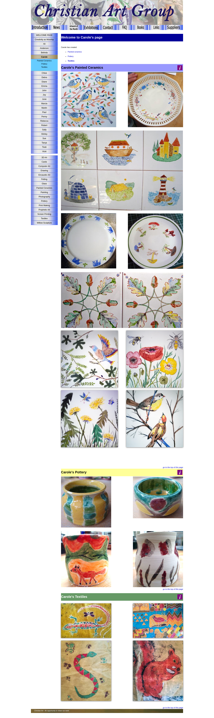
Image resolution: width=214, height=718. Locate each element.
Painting (44, 192)
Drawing (44, 170)
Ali (44, 44)
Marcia (44, 103)
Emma (44, 86)
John (44, 90)
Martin (44, 108)
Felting (44, 179)
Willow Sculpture (44, 223)
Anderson (44, 48)
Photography (44, 197)
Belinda (44, 52)
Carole (44, 57)
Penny (44, 116)
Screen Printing (44, 214)
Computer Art (44, 166)
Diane (44, 82)
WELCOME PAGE (44, 35)
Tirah (44, 147)
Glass (44, 183)
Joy (44, 95)
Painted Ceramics (44, 61)
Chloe (44, 73)
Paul (44, 112)
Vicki (44, 151)
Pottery (44, 64)
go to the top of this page (173, 467)
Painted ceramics (75, 52)
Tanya (44, 143)
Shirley (44, 134)
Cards (44, 162)
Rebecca (44, 121)
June (44, 99)
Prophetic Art (44, 210)
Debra (44, 77)
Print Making (44, 205)
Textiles (44, 67)
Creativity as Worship (44, 39)
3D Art (44, 157)
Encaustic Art (44, 175)
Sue (44, 138)
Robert (44, 125)
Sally (44, 130)
